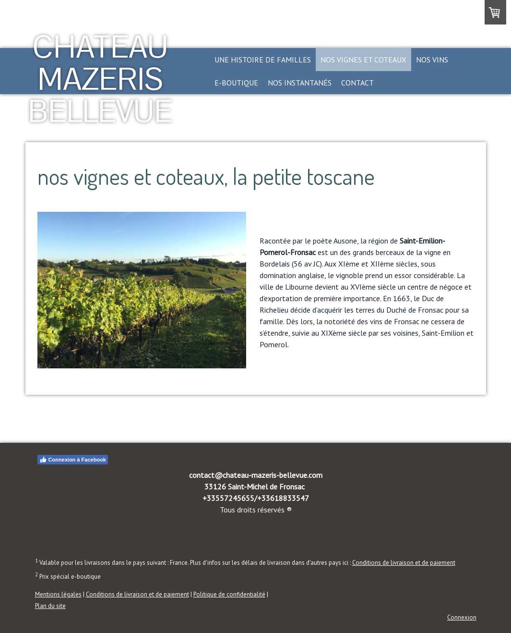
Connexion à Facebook (72, 459)
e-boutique (236, 82)
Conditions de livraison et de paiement (403, 563)
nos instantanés (300, 82)
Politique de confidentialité (229, 594)
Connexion (461, 617)
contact (357, 82)
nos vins (432, 59)
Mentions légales (58, 594)
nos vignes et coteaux (363, 59)
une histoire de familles (262, 59)
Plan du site (50, 606)
